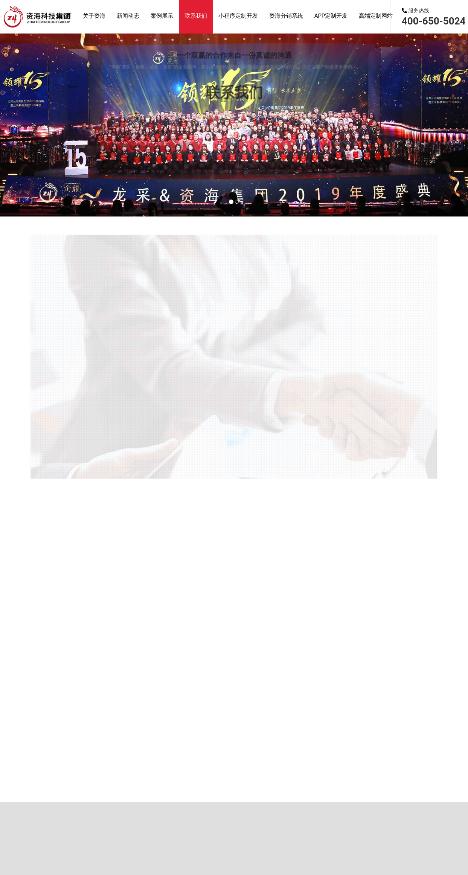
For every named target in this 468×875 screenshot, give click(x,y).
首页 (60, 412)
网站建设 (129, 204)
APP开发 (199, 78)
